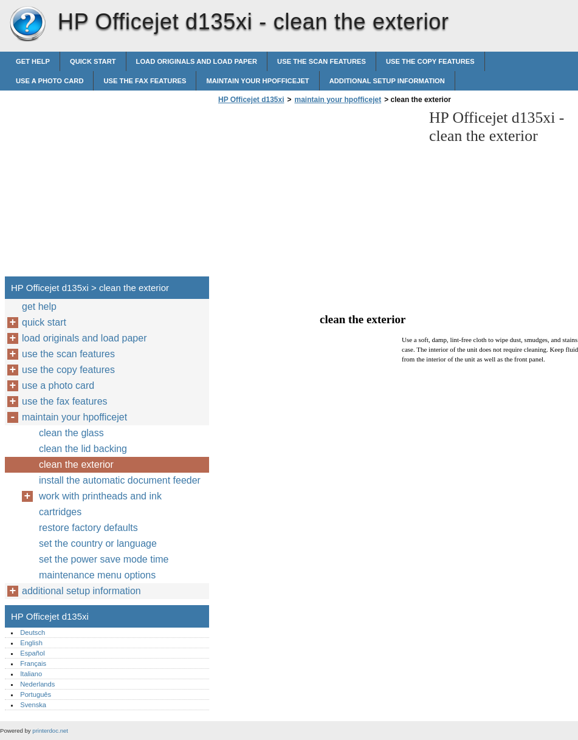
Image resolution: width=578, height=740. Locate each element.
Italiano (31, 673)
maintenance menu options (97, 575)
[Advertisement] (317, 194)
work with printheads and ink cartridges (100, 504)
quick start (93, 61)
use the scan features (321, 61)
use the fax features (144, 80)
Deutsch (32, 632)
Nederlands (37, 684)
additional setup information (387, 80)
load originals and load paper (197, 61)
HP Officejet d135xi (27, 24)
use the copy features (430, 61)
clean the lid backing (83, 449)
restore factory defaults (88, 527)
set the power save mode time (103, 559)
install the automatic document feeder (120, 480)
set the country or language (98, 543)
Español (32, 653)
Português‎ (35, 694)
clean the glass (71, 433)
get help (33, 61)
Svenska (33, 704)
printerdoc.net (50, 730)
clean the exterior (76, 464)
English (31, 642)
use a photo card (49, 80)
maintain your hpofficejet (257, 80)
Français (33, 663)
